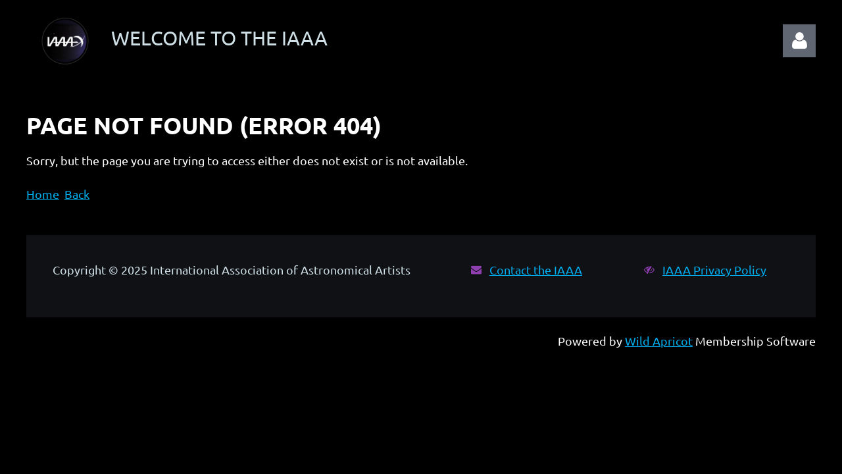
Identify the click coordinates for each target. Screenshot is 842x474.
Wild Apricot (659, 341)
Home (42, 194)
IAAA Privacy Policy (714, 269)
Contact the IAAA (535, 269)
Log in (799, 40)
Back (76, 194)
